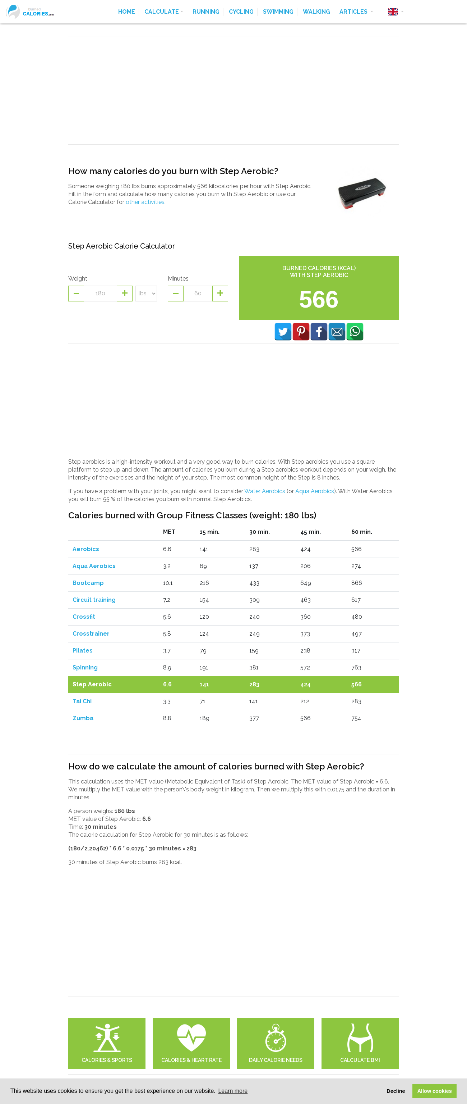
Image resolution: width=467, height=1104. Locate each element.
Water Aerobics (264, 491)
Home (126, 11)
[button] (396, 12)
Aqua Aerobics (314, 491)
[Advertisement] (233, 90)
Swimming (278, 11)
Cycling (241, 11)
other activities (145, 202)
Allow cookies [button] (434, 1091)
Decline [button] (396, 1091)
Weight (77, 278)
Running (206, 11)
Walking (316, 11)
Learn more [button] (233, 1091)
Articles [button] (354, 11)
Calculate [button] (161, 11)
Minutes (178, 278)
